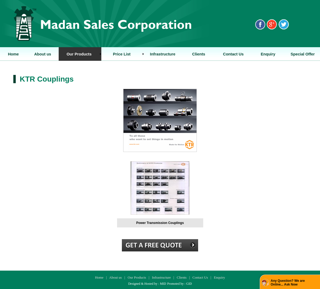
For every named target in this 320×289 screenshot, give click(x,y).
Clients (182, 277)
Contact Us (200, 277)
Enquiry (219, 277)
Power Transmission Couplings (160, 223)
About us (115, 277)
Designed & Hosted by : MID (147, 284)
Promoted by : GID (179, 284)
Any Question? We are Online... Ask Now (288, 282)
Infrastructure (161, 277)
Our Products (137, 277)
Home (99, 277)
